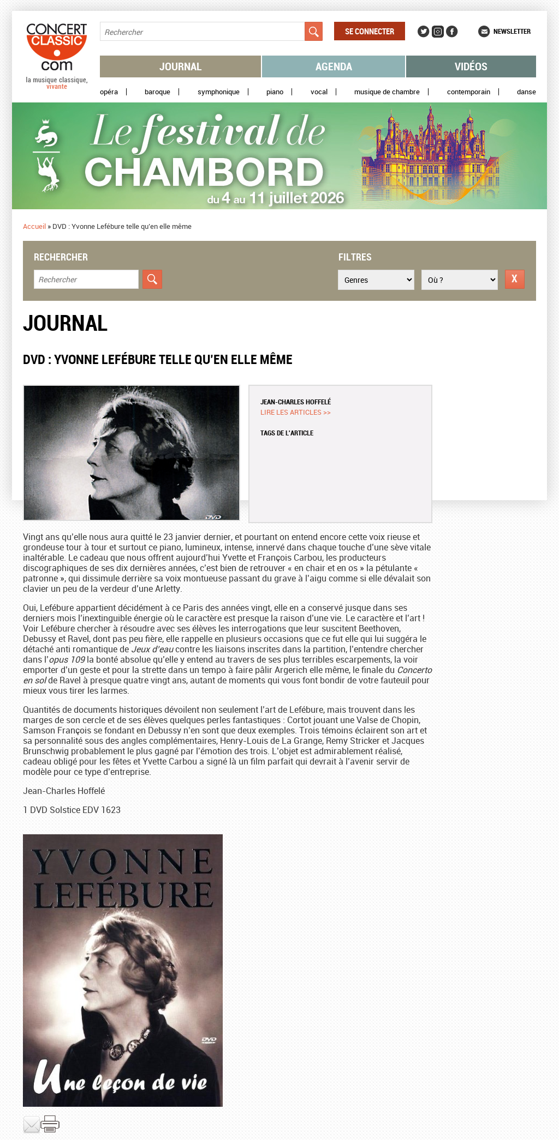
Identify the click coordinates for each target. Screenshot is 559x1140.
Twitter (424, 32)
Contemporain (468, 91)
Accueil (34, 226)
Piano (274, 91)
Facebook (452, 32)
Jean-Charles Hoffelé (295, 402)
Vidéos (471, 66)
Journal (180, 66)
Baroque (157, 91)
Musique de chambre (387, 91)
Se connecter (369, 31)
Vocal (319, 91)
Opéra (109, 91)
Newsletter (512, 31)
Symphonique (219, 91)
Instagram (438, 32)
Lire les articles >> (295, 412)
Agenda (334, 66)
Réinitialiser (515, 279)
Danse (526, 91)
